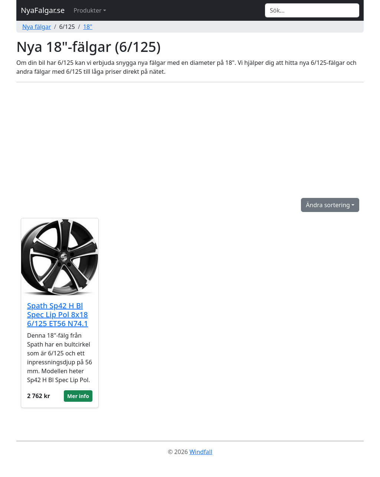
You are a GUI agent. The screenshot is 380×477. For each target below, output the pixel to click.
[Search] (312, 10)
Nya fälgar (36, 27)
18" (87, 27)
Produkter (87, 10)
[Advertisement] (190, 140)
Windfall (200, 452)
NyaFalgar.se (43, 10)
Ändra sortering (328, 205)
